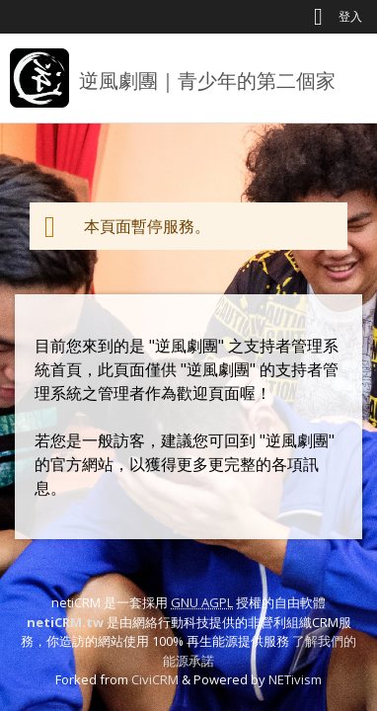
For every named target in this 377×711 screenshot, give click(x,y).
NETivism (295, 679)
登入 (350, 16)
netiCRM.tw (65, 622)
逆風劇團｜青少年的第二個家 (207, 80)
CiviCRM (155, 679)
